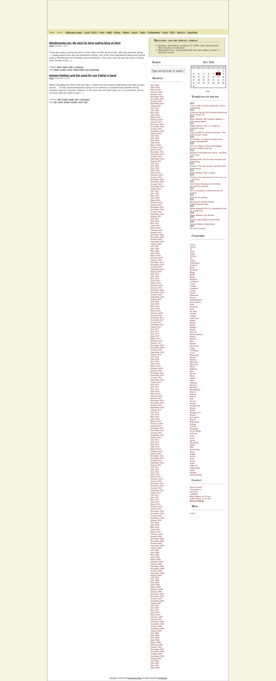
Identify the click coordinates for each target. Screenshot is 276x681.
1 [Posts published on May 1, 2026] (218, 71)
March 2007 (155, 614)
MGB (192, 366)
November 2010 (157, 513)
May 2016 (154, 361)
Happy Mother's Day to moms (202, 173)
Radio (192, 410)
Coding (193, 286)
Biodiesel (194, 270)
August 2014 (155, 410)
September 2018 (157, 297)
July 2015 (154, 384)
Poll (191, 399)
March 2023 (155, 172)
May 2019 (154, 278)
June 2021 (154, 221)
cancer (60, 102)
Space (192, 438)
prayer (80, 102)
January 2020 (156, 260)
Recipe (193, 415)
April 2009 (155, 557)
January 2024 (156, 149)
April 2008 (155, 585)
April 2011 (155, 502)
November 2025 (157, 99)
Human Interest (196, 334)
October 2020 (156, 239)
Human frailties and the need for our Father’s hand (82, 75)
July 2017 (154, 329)
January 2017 (156, 343)
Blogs (59, 67)
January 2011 (156, 509)
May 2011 (154, 499)
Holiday (193, 327)
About (60, 32)
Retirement (194, 422)
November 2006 (157, 624)
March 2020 (155, 255)
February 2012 (156, 479)
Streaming (194, 442)
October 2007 (156, 598)
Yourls (134, 32)
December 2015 (157, 373)
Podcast (193, 394)
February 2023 (156, 175)
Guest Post (194, 318)
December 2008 (157, 566)
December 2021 (157, 207)
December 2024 (157, 124)
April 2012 (155, 474)
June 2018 (154, 304)
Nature (193, 378)
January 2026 (156, 94)
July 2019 (154, 274)
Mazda (193, 357)
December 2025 (157, 96)
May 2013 (154, 444)
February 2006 (156, 644)
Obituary (193, 382)
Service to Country (198, 228)
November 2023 (157, 154)
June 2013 (154, 442)
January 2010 (156, 536)
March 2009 (155, 559)
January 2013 (156, 453)
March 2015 (155, 393)
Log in (192, 513)
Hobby (193, 325)
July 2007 (154, 605)
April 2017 (155, 336)
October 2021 (156, 211)
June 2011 (154, 497)
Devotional (192, 32)
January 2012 (156, 481)
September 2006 (157, 628)
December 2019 (157, 262)
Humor (193, 336)
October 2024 (156, 129)
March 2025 (155, 117)
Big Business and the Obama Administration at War (202, 203)
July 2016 (154, 357)
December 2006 (157, 621)
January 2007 (156, 619)
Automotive (195, 263)
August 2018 (155, 299)
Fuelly (142, 32)
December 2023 (157, 152)
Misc (76, 99)
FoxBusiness (154, 32)
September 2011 (157, 490)
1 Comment (78, 67)
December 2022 (157, 179)
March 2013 (155, 449)
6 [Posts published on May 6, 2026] (208, 74)
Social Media (195, 431)
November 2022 (157, 182)
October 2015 (156, 377)
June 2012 (154, 469)
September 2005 (157, 656)
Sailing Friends (78, 70)
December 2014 (157, 400)
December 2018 (157, 290)
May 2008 (154, 582)
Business (193, 279)
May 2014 (154, 416)
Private (193, 403)
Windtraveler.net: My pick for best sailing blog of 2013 (85, 43)
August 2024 (155, 133)
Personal (193, 387)
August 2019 (155, 271)
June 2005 (154, 663)
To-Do (192, 456)
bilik (55, 102)
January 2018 (156, 315)
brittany (56, 70)
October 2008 (156, 571)
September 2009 (157, 545)
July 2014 (154, 412)
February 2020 (156, 258)
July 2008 (154, 578)
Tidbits (193, 454)
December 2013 (157, 428)
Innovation (194, 346)
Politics (193, 396)
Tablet (192, 445)
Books (192, 277)
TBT (192, 447)
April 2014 (155, 419)
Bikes (192, 267)
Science (193, 426)
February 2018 (156, 313)
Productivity (195, 405)
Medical (193, 359)
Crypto (193, 290)
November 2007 (157, 596)
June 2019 (154, 276)
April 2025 (155, 115)
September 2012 (157, 462)
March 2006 (155, 642)
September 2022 (157, 186)
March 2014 (155, 421)
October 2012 (156, 460)
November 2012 (157, 458)
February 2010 (156, 534)
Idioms (193, 343)
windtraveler (94, 70)
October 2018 (156, 294)
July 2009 (154, 550)
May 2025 (154, 112)
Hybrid (193, 339)
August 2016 (155, 354)
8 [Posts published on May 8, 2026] (218, 74)
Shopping (194, 429)
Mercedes (194, 364)
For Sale (193, 311)
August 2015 (155, 382)
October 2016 (156, 350)
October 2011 (156, 488)
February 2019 (156, 285)
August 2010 (155, 520)
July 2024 (154, 136)
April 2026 (155, 87)
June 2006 (154, 635)
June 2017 (154, 331)
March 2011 (155, 504)
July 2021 (154, 218)
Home (51, 32)
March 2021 (155, 228)
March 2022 (155, 200)
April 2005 (155, 667)
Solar (192, 435)
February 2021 (156, 230)
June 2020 (154, 248)
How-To (193, 332)
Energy (193, 297)
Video (71, 67)
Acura (192, 244)
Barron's (181, 32)
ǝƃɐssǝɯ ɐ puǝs (74, 32)
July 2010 (154, 522)
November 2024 (157, 126)
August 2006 (155, 631)
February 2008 (156, 589)
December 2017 (157, 317)
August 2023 (155, 161)
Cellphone (194, 281)
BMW (192, 274)
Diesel (192, 293)
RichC (94, 32)
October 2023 (156, 156)
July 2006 (154, 633)
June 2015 (154, 386)
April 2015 (155, 391)
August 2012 (155, 465)
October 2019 (156, 267)
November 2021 (157, 209)
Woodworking (196, 475)
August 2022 (155, 188)
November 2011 (157, 486)
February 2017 (156, 340)
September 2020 (157, 241)
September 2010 (157, 518)
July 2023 (154, 163)
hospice (67, 102)
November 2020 (157, 237)
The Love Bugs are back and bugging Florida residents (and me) (205, 147)
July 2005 (154, 661)
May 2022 (154, 195)
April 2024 (155, 142)
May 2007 (154, 610)
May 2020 (154, 251)
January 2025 (156, 122)
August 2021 (155, 216)
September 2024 (157, 131)
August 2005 (155, 658)
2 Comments (84, 99)
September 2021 (157, 214)
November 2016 (157, 347)
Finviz (165, 32)
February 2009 (156, 561)
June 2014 (154, 414)
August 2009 (155, 548)
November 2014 (157, 403)
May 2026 (154, 85)
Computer (194, 288)
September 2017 (157, 324)
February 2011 (156, 506)
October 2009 (156, 543)
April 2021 (155, 225)
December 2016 (157, 345)
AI (191, 249)
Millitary (193, 369)
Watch (192, 470)
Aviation (193, 265)
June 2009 (154, 552)
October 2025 (156, 101)
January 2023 (156, 177)
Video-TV (194, 465)
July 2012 (154, 467)
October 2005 (156, 654)
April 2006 (155, 640)
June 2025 (154, 110)
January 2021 (156, 232)
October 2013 (156, 433)
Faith (59, 99)
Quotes (193, 408)
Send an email (196, 487)
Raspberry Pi (195, 412)
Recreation (194, 417)
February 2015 (156, 396)
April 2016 (155, 363)
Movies (193, 373)
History (193, 323)
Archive (193, 256)
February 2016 (156, 368)
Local (192, 353)
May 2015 (154, 389)
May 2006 (154, 637)
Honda (192, 330)
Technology (195, 449)
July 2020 (154, 246)
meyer (69, 70)
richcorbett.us (195, 489)
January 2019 (156, 287)
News (192, 380)
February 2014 (156, 423)
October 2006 (156, 626)
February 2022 (156, 202)
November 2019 (157, 264)
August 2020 (155, 244)
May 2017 (154, 334)
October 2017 (156, 322)
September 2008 (157, 573)
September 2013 (157, 435)
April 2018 (155, 308)
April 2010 (155, 529)
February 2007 (156, 617)
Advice (193, 247)
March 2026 (155, 89)
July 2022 (154, 191)
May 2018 (154, 306)
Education (194, 295)
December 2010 (157, 511)
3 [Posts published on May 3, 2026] (193, 74)
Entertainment (196, 300)
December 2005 (157, 649)
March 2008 (155, 587)
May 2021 (154, 223)
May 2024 (154, 140)
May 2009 (154, 555)
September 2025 (157, 103)
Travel (192, 461)
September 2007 (157, 601)
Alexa (192, 251)
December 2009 (157, 538)
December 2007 (157, 594)
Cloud (192, 283)
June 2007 (154, 608)
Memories (194, 362)
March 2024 (155, 145)
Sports (192, 440)
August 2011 (155, 492)
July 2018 (154, 301)
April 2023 (155, 170)
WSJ (172, 32)
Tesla (192, 452)
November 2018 (157, 292)
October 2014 (156, 405)
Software (193, 433)
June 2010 (154, 525)
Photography (195, 389)
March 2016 (155, 366)
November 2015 (157, 375)
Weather (193, 472)
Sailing (65, 67)
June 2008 (154, 580)
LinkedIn (193, 494)
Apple (192, 254)
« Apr (207, 91)
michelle (74, 102)
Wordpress (163, 678)
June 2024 (154, 138)
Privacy (193, 401)
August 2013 (155, 437)
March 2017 (155, 338)
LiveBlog (194, 350)
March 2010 (155, 532)
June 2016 (154, 359)
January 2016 (156, 370)
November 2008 (157, 568)
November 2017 (157, 320)
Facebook (194, 491)
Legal (192, 348)
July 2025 (154, 108)
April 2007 (155, 612)
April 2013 (155, 446)
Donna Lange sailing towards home (205, 219)
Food (192, 309)
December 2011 (157, 483)
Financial (194, 306)
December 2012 (157, 456)
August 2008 (155, 575)
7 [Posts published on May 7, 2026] (213, 74)
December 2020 (157, 235)
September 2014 (157, 407)
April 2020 (155, 253)
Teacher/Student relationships (202, 224)
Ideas (192, 341)
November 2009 (157, 541)
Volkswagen (195, 468)
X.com (87, 32)
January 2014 (156, 426)
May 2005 (154, 665)
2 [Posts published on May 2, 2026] (223, 71)
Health (71, 99)
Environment (195, 302)
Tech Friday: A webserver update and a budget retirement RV (206, 140)
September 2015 (157, 380)
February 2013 (156, 451)
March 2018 (155, 311)
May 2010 (154, 527)
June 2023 (154, 165)
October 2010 (156, 515)
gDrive (117, 32)
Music (192, 376)
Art (191, 258)
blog (102, 32)
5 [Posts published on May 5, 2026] (203, 74)
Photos (193, 392)
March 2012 (155, 476)
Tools (192, 458)
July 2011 (154, 495)
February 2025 (156, 119)
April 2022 (155, 198)
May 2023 (154, 168)
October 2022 (156, 184)
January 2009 (156, 564)
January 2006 (156, 647)
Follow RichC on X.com (200, 498)
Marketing (194, 355)
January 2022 (156, 205)
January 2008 (156, 591)
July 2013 (154, 439)
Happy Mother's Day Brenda (202, 215)
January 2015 (156, 398)
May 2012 (154, 472)
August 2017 (155, 327)
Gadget (193, 316)
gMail (109, 32)
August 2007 (155, 603)
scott (87, 70)
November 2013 (157, 430)
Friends (65, 99)
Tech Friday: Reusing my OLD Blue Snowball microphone (205, 185)
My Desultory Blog (191, 12)
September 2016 (157, 352)
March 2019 (155, 283)
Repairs (193, 419)
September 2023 (157, 159)
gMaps (126, 32)
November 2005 (157, 651)
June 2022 (154, 193)
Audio (192, 260)
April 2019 (155, 281)
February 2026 (156, 92)
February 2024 (156, 147)
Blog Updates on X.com (200, 496)
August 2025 (155, 106)
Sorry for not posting (198, 197)
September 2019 (157, 269)
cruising (63, 70)
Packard (193, 385)
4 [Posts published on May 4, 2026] (198, 74)
